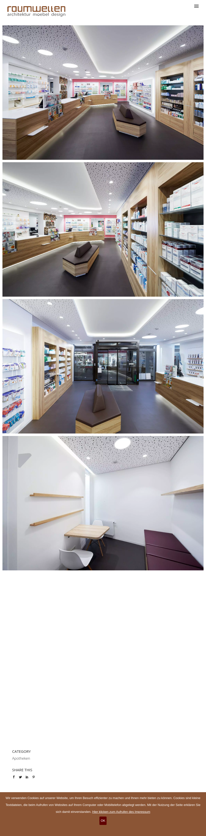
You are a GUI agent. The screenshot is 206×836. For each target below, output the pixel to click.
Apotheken (21, 758)
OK (103, 820)
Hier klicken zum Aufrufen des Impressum (121, 812)
